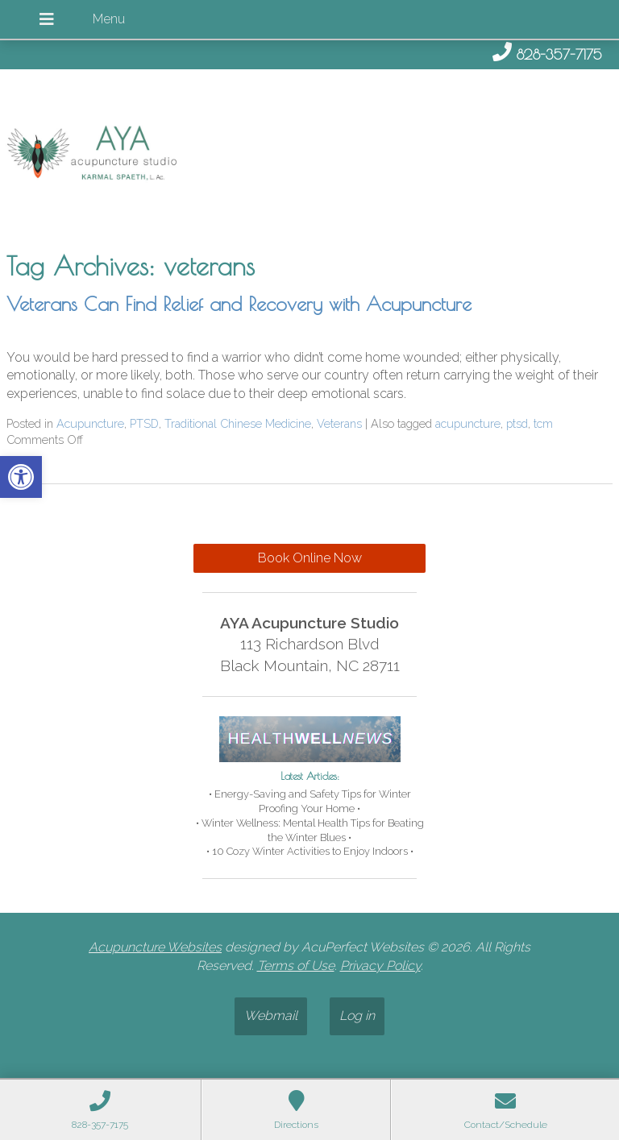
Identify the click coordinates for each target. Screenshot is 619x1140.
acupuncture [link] (468, 423)
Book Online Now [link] (310, 558)
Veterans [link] (339, 423)
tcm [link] (543, 423)
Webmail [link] (270, 1015)
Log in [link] (357, 1015)
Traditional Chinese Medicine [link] (237, 423)
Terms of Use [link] (295, 965)
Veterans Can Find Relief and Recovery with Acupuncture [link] (239, 303)
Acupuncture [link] (90, 423)
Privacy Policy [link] (380, 965)
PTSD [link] (144, 423)
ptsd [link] (517, 423)
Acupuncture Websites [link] (155, 947)
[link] (21, 477)
